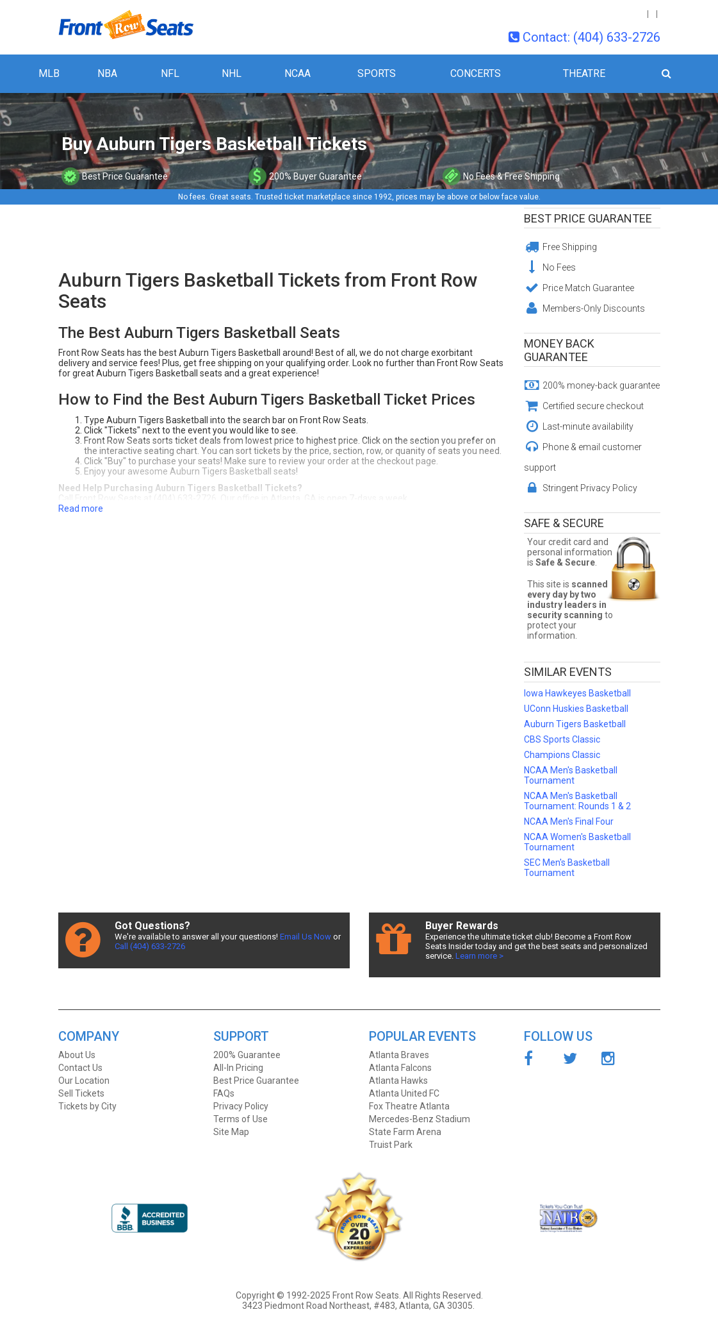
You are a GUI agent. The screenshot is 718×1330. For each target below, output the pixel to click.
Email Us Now (305, 936)
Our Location (84, 1080)
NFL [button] (170, 73)
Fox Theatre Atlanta (409, 1106)
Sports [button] (376, 73)
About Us (76, 1055)
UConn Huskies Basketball (576, 708)
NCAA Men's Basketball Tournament (570, 775)
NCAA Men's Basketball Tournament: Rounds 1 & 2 (577, 801)
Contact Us (80, 1068)
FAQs (223, 1093)
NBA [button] (107, 73)
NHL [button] (231, 73)
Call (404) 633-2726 (150, 946)
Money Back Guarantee (559, 350)
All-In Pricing (238, 1068)
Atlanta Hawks (398, 1080)
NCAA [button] (297, 73)
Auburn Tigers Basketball (575, 724)
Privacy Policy (240, 1106)
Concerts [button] (475, 73)
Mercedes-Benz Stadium (419, 1119)
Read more (80, 508)
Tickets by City (87, 1106)
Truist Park (390, 1145)
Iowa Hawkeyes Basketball (577, 693)
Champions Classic (562, 755)
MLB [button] (49, 73)
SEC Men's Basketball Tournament (567, 867)
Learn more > (479, 956)
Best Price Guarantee (588, 218)
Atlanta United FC (404, 1093)
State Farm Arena (405, 1132)
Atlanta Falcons (400, 1068)
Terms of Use (240, 1119)
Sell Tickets (81, 1093)
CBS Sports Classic (562, 739)
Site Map (231, 1132)
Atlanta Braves (399, 1055)
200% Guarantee (247, 1055)
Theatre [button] (584, 73)
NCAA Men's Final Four (569, 821)
